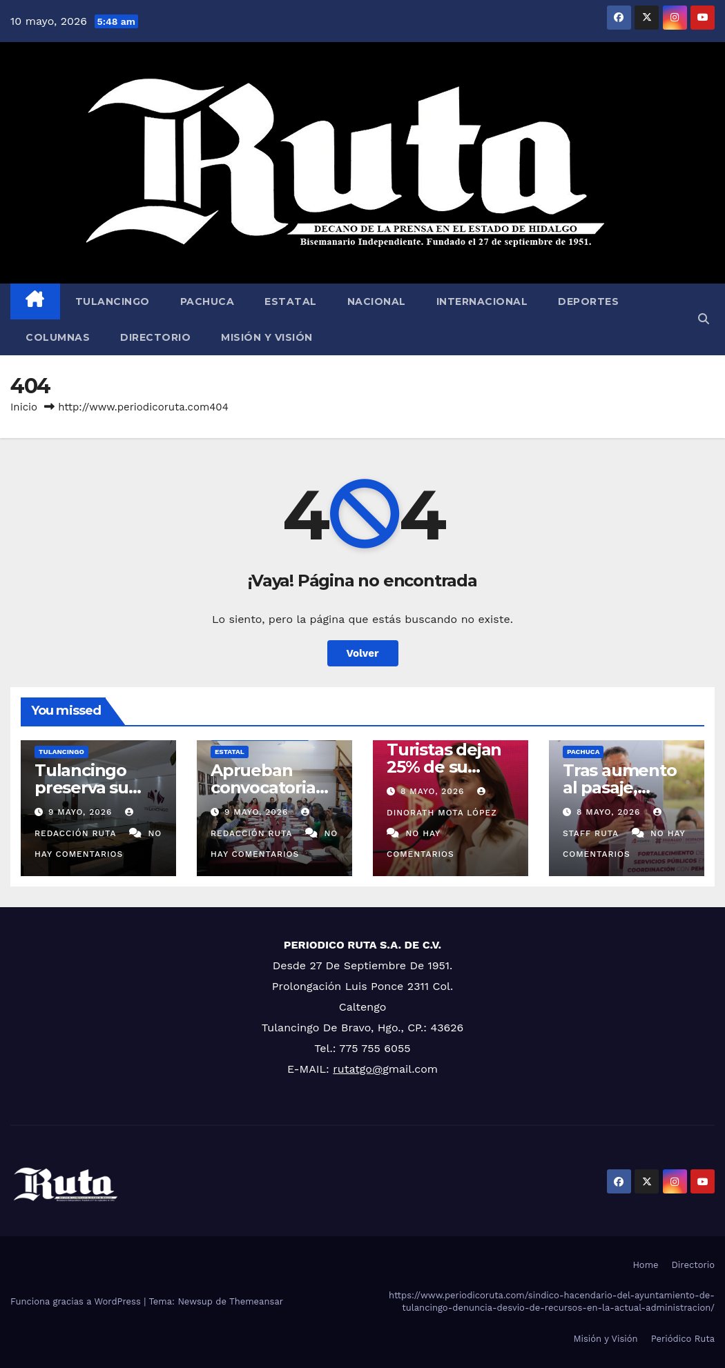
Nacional (376, 301)
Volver (363, 653)
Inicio (23, 407)
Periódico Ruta (683, 1339)
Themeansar (256, 1301)
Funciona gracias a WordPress (77, 1301)
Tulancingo (112, 301)
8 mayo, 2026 (433, 791)
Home (645, 1265)
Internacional (482, 301)
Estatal (290, 301)
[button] (703, 319)
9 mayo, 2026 (81, 812)
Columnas (58, 337)
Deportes (588, 301)
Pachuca (207, 301)
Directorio (155, 337)
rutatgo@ (358, 1068)
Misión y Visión (267, 337)
